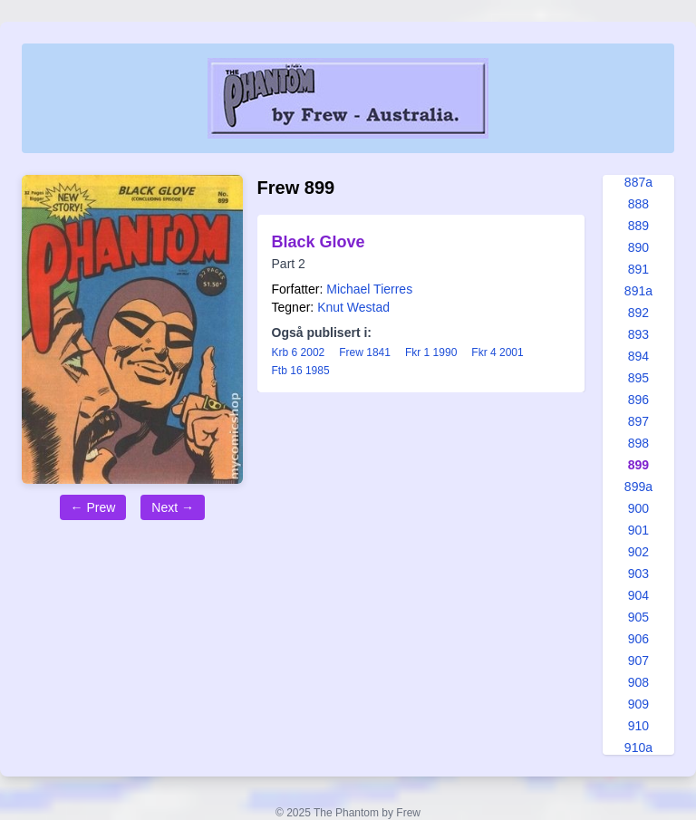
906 (638, 639)
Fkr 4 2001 (497, 352)
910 (638, 726)
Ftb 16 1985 (301, 370)
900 (638, 508)
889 (638, 225)
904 (638, 595)
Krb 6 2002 (298, 352)
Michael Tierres (369, 289)
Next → (172, 507)
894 (638, 356)
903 (638, 573)
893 (638, 334)
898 (638, 443)
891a (638, 291)
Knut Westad (353, 307)
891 (638, 269)
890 (638, 247)
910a (638, 747)
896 (638, 399)
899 (638, 465)
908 (638, 682)
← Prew (93, 507)
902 (638, 552)
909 (638, 704)
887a (638, 182)
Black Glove (318, 242)
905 (638, 617)
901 (638, 530)
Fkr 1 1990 (431, 352)
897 (638, 421)
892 (638, 312)
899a (638, 486)
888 (638, 204)
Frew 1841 (365, 352)
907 (638, 660)
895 (638, 378)
